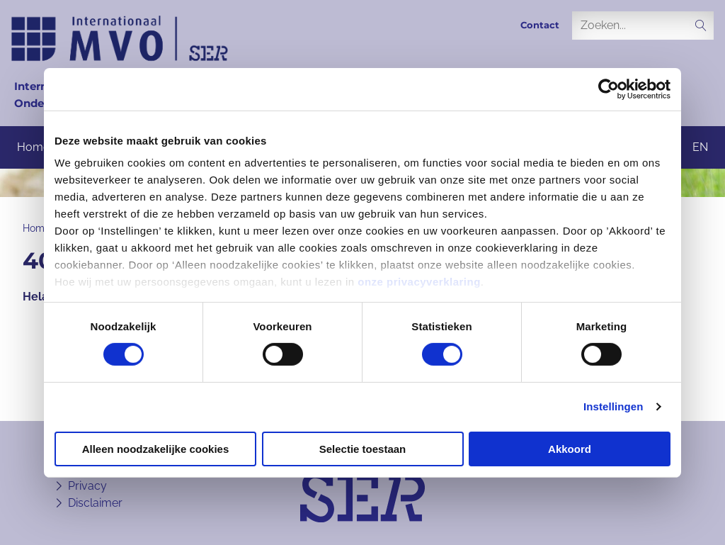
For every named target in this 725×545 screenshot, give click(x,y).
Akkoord (569, 449)
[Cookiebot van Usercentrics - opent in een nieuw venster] (608, 88)
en (700, 147)
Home (33, 147)
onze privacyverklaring (419, 282)
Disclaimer (95, 503)
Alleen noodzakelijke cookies (155, 449)
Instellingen (613, 406)
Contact (539, 25)
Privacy (87, 486)
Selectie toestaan (362, 449)
